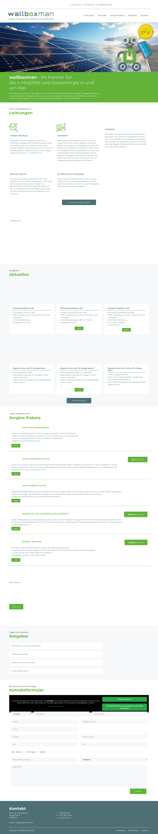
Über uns (16, 606)
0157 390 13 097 (119, 4)
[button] (12, 46)
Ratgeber (132, 15)
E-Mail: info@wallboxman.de (21, 822)
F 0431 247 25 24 (64, 817)
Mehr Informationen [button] (56, 706)
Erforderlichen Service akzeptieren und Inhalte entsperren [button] (124, 706)
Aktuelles (102, 15)
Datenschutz (133, 828)
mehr (79, 327)
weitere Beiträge (79, 400)
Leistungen (88, 15)
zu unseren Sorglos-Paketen (79, 201)
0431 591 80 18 (102, 4)
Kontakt (144, 15)
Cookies (144, 828)
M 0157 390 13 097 (64, 814)
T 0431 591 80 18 (63, 812)
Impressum (121, 828)
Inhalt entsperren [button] (125, 698)
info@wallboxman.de (140, 4)
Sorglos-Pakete (117, 15)
